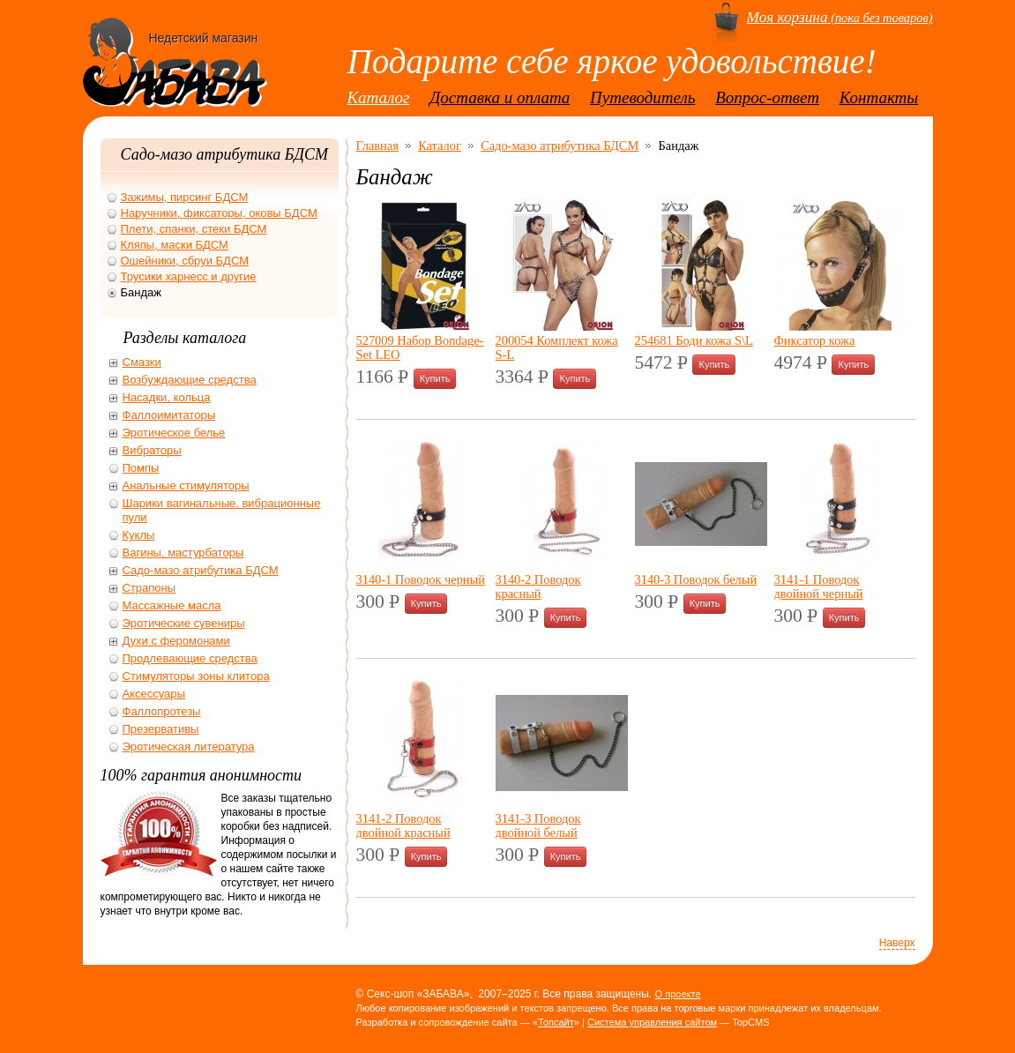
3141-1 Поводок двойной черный (818, 586)
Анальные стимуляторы (186, 485)
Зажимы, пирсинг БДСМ (185, 197)
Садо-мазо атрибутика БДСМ (559, 145)
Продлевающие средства (190, 658)
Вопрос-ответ (767, 97)
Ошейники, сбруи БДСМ (185, 260)
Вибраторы (152, 450)
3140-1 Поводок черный (420, 579)
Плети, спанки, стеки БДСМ (194, 228)
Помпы (141, 467)
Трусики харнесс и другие (189, 276)
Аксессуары (154, 693)
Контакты (879, 97)
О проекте (678, 994)
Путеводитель (642, 97)
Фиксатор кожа (814, 340)
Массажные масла (172, 605)
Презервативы (161, 729)
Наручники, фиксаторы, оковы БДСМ (219, 213)
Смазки (142, 362)
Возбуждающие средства (190, 379)
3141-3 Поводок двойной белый (538, 825)
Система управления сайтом (652, 1022)
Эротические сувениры (184, 623)
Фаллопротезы (162, 711)
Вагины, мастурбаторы (183, 552)
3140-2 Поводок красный (538, 586)
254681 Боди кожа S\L (694, 340)
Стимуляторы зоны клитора (196, 676)
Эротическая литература (189, 746)
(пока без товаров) (840, 18)
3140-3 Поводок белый (696, 579)
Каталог (378, 97)
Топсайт (556, 1022)
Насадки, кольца (167, 397)
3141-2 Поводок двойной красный (403, 825)
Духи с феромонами (176, 640)
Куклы (139, 534)
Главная (377, 145)
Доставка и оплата (499, 97)
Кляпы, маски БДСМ (174, 244)
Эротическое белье (174, 432)
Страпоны (149, 587)
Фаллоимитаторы (169, 415)
